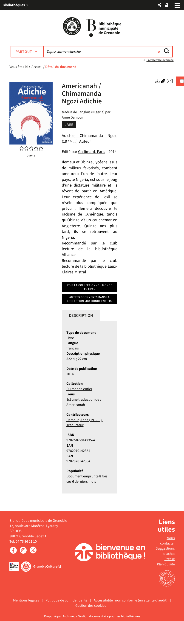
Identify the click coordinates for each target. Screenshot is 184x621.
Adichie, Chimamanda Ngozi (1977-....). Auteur (89, 138)
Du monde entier (79, 388)
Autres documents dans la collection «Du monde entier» (89, 299)
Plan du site (166, 564)
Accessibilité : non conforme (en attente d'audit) (130, 600)
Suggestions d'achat (165, 551)
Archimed (69, 616)
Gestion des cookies (90, 605)
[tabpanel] (89, 407)
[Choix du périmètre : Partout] (27, 51)
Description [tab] (81, 315)
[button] (160, 4)
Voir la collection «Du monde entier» (89, 287)
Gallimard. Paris (91, 152)
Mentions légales (26, 600)
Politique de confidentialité (66, 600)
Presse (169, 558)
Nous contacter (167, 541)
